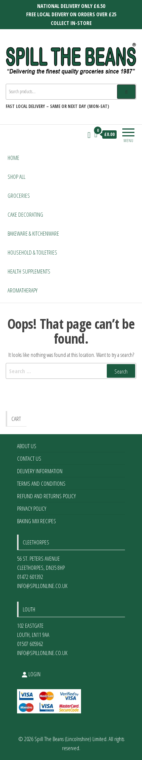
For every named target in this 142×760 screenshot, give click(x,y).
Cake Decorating (25, 214)
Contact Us (29, 458)
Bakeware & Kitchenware (33, 233)
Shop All (16, 176)
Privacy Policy (31, 508)
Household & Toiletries (32, 252)
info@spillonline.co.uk (42, 586)
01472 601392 (30, 576)
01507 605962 (30, 643)
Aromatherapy (22, 290)
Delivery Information (39, 471)
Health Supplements (29, 271)
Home (13, 157)
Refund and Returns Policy (46, 496)
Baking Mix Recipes (36, 521)
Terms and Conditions (41, 483)
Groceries (19, 195)
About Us (26, 446)
